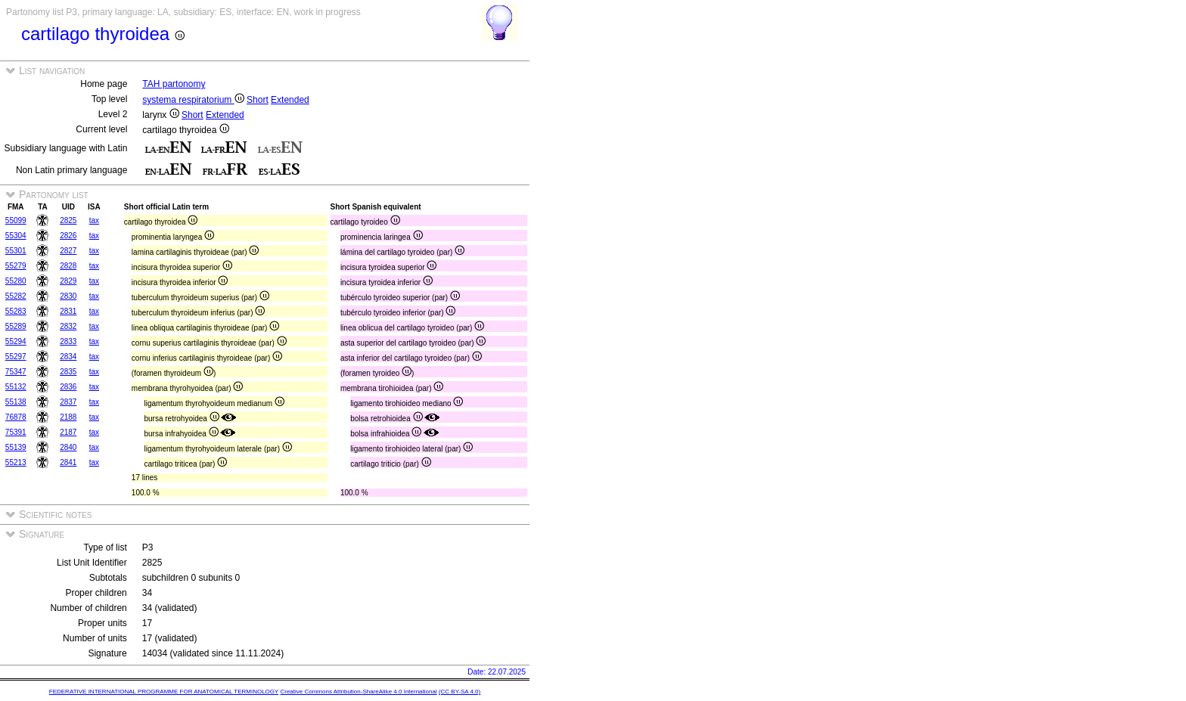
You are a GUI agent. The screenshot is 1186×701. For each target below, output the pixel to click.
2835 (68, 372)
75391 (15, 432)
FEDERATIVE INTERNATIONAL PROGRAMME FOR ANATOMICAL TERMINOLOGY (163, 691)
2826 (68, 235)
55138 (15, 402)
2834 (68, 356)
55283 (15, 311)
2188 (68, 417)
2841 (68, 462)
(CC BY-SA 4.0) (459, 691)
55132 (15, 387)
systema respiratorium (193, 100)
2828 (68, 266)
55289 (15, 326)
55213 (15, 462)
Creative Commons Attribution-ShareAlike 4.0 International (358, 691)
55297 (15, 356)
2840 (68, 447)
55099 (15, 220)
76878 (15, 417)
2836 (68, 387)
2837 (68, 402)
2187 (68, 432)
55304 (15, 235)
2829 (68, 281)
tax (94, 220)
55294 (15, 341)
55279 (15, 266)
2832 (68, 326)
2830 (68, 296)
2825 (68, 220)
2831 (68, 311)
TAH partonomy (173, 84)
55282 (15, 296)
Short (258, 100)
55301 (15, 251)
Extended (290, 100)
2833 (68, 341)
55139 (15, 447)
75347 (15, 372)
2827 (68, 251)
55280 (15, 281)
